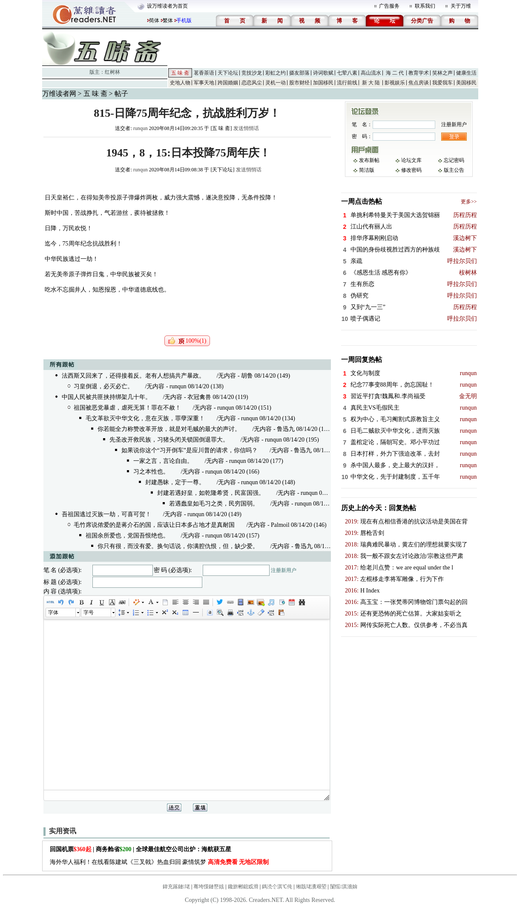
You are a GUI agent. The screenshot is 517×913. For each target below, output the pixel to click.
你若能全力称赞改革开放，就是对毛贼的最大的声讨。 (169, 429)
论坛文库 (411, 160)
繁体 (168, 20)
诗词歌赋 (323, 73)
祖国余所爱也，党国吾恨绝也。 (127, 535)
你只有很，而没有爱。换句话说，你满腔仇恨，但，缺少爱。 (178, 546)
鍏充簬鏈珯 (176, 887)
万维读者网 (59, 93)
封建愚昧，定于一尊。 (175, 482)
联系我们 (425, 6)
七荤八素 (347, 73)
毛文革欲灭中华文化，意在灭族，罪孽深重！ (145, 418)
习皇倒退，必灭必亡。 (103, 386)
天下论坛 (228, 73)
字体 (53, 612)
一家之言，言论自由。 (163, 461)
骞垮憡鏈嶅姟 (208, 887)
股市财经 (299, 83)
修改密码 (411, 170)
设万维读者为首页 (167, 6)
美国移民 (466, 83)
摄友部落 (299, 73)
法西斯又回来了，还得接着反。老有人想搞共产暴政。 (133, 376)
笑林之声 (442, 73)
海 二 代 (395, 73)
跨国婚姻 (228, 83)
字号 (88, 612)
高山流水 (371, 73)
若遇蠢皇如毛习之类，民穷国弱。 (213, 503)
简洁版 (366, 170)
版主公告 (454, 170)
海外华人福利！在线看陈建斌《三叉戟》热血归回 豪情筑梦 (159, 862)
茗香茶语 (204, 73)
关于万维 (461, 6)
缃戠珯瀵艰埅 (311, 887)
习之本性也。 (151, 471)
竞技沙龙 (251, 73)
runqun (140, 128)
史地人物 (180, 83)
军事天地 (204, 83)
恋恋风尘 (251, 83)
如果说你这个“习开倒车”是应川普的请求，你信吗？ (189, 450)
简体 (154, 20)
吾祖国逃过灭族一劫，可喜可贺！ (106, 514)
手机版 (184, 20)
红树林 (112, 72)
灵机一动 (275, 83)
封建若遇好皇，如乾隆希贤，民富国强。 (210, 493)
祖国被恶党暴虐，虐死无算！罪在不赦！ (127, 407)
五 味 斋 (180, 73)
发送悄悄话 (246, 128)
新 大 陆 (371, 83)
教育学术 (418, 73)
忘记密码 (454, 160)
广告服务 (389, 6)
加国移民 (323, 83)
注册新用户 (283, 570)
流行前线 (347, 83)
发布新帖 (369, 160)
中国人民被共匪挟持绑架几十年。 (106, 397)
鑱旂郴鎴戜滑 (243, 887)
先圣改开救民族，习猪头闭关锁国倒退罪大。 (169, 439)
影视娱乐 (395, 83)
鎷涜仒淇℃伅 (277, 887)
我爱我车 (442, 83)
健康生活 (466, 73)
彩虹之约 (275, 73)
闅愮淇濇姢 (343, 887)
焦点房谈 (418, 83)
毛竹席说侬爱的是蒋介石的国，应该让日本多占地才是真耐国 (154, 525)
